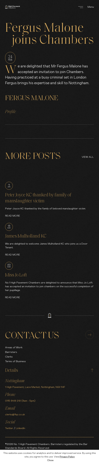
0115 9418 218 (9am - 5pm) (20, 401)
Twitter (9, 428)
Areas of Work (13, 347)
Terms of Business (15, 361)
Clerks (9, 356)
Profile (10, 112)
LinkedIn (20, 428)
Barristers (11, 352)
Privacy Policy (67, 457)
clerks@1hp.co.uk (15, 414)
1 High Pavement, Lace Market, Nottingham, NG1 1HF (35, 387)
